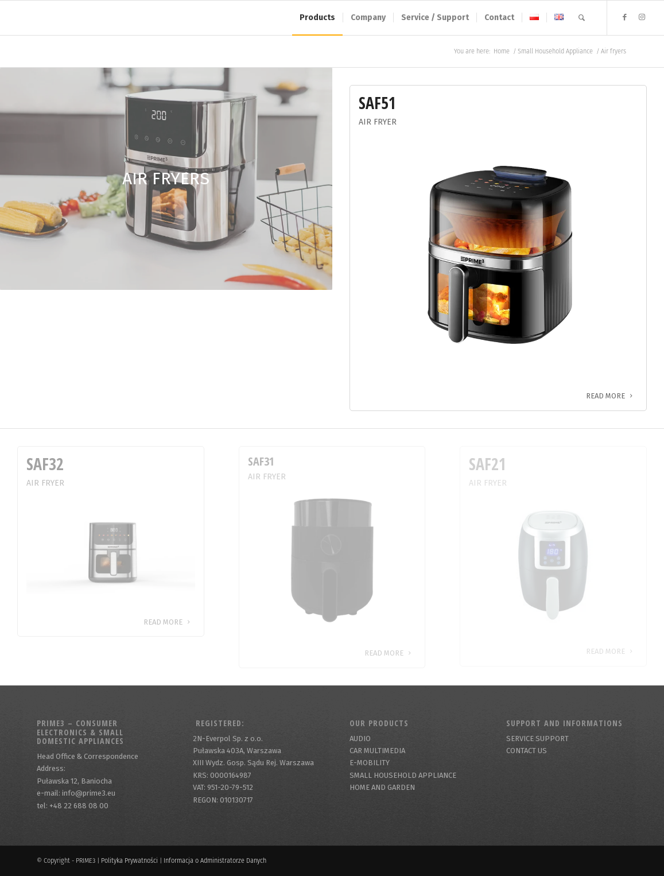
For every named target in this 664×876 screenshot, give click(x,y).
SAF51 (377, 103)
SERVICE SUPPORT (537, 738)
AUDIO (360, 738)
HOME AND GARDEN (382, 787)
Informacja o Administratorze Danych (215, 861)
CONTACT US (526, 750)
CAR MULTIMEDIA (377, 750)
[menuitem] (317, 18)
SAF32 (45, 464)
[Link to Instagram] (642, 17)
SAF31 (261, 461)
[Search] (581, 18)
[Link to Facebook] (625, 17)
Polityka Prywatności (129, 861)
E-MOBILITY (370, 762)
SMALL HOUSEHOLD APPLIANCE (403, 775)
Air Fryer (378, 122)
